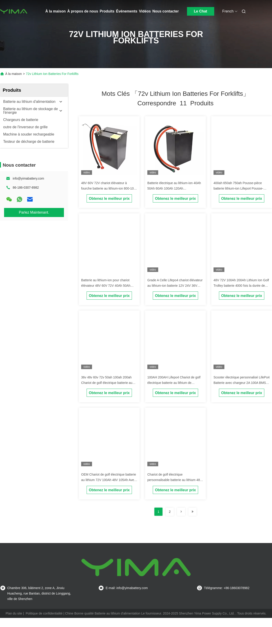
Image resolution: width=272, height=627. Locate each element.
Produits (107, 11)
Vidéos (145, 11)
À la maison (55, 11)
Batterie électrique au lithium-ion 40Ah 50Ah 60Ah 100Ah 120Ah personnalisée (174, 188)
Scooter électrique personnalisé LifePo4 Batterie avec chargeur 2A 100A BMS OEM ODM (242, 382)
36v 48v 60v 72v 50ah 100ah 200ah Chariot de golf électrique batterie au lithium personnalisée (106, 382)
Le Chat (200, 11)
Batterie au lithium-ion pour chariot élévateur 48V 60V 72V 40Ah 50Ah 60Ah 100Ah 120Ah (105, 285)
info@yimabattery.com (28, 178)
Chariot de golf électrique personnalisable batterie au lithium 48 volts (173, 480)
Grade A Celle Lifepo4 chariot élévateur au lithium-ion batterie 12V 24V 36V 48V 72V (175, 285)
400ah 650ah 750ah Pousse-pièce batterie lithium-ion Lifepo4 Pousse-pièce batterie (238, 188)
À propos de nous (82, 11)
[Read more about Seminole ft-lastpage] (192, 512)
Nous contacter (165, 11)
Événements (126, 11)
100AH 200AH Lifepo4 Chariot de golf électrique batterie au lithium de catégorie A (173, 382)
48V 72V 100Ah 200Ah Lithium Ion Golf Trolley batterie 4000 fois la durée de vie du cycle (241, 285)
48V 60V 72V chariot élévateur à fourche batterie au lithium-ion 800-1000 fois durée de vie (109, 188)
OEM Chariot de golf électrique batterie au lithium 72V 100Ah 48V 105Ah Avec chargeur (108, 480)
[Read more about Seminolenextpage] (181, 512)
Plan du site (14, 613)
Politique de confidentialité (44, 613)
